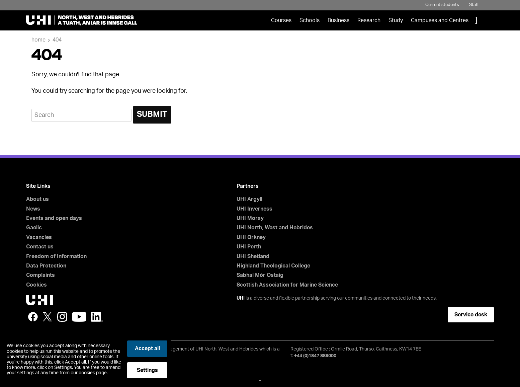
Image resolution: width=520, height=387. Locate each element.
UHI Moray (250, 218)
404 (57, 40)
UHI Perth (249, 246)
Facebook (33, 317)
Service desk (470, 314)
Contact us (40, 246)
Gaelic (34, 227)
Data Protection (46, 265)
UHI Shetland (253, 256)
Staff (474, 5)
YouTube (79, 317)
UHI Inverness (254, 209)
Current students (442, 5)
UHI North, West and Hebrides (275, 227)
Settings (147, 370)
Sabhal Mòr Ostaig (260, 275)
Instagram (62, 317)
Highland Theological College (273, 265)
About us (37, 199)
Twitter (47, 317)
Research (368, 20)
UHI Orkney (251, 237)
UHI (241, 298)
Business (338, 20)
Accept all (147, 348)
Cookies (36, 285)
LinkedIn (97, 317)
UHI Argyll (249, 199)
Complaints (40, 275)
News (33, 209)
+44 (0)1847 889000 (315, 356)
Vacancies (39, 237)
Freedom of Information (56, 256)
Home (38, 40)
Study (395, 20)
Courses (281, 20)
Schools (309, 20)
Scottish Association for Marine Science (287, 285)
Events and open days (54, 218)
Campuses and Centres (439, 20)
